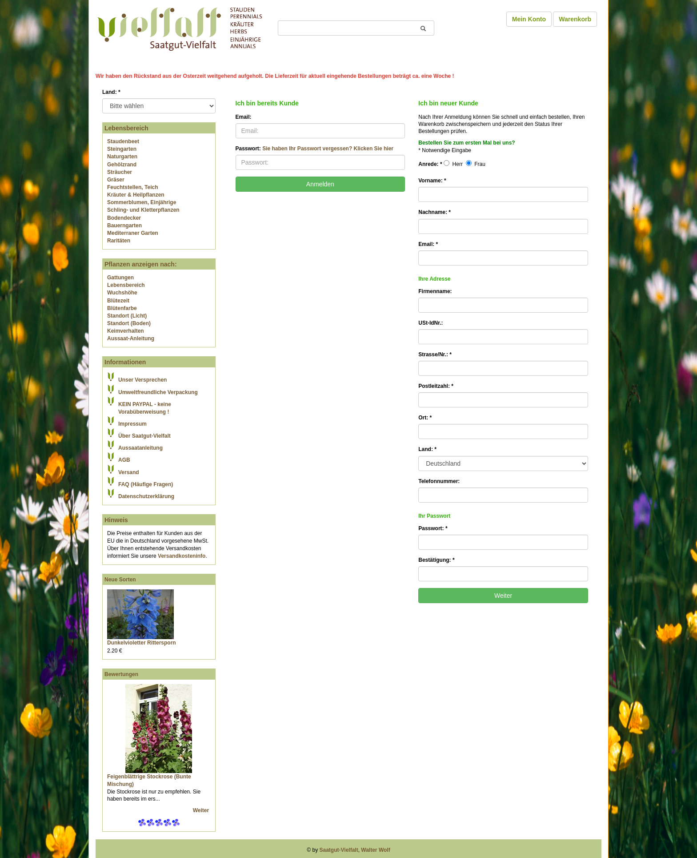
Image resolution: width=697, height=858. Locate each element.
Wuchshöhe (122, 293)
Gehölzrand (121, 164)
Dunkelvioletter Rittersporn (141, 643)
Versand (128, 472)
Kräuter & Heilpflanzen (135, 195)
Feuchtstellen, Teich (132, 187)
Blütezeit (118, 301)
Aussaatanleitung (140, 448)
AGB (124, 460)
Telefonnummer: (439, 481)
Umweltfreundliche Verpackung (158, 392)
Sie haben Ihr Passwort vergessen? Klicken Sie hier (327, 148)
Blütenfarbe (122, 308)
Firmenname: (435, 291)
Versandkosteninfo (181, 556)
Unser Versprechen (142, 380)
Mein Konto (529, 19)
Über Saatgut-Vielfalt (144, 436)
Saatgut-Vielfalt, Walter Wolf (355, 850)
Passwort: (314, 148)
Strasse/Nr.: (435, 354)
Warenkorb (575, 19)
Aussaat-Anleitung (130, 338)
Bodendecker (124, 218)
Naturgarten (122, 156)
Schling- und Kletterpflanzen (143, 210)
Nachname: (434, 212)
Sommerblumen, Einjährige (141, 202)
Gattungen (120, 277)
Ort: (425, 418)
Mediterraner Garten (132, 233)
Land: (111, 92)
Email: (244, 117)
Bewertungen (121, 674)
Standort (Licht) (127, 316)
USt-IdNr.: (430, 323)
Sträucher (119, 172)
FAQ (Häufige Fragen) (145, 484)
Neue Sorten (120, 579)
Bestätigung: (436, 560)
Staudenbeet (123, 141)
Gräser (115, 180)
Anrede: (430, 164)
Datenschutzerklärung (146, 496)
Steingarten (121, 149)
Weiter (202, 810)
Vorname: (432, 180)
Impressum (132, 424)
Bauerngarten (124, 225)
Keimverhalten (125, 331)
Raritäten (118, 241)
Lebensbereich (126, 285)
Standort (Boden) (129, 323)
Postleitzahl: (435, 386)
